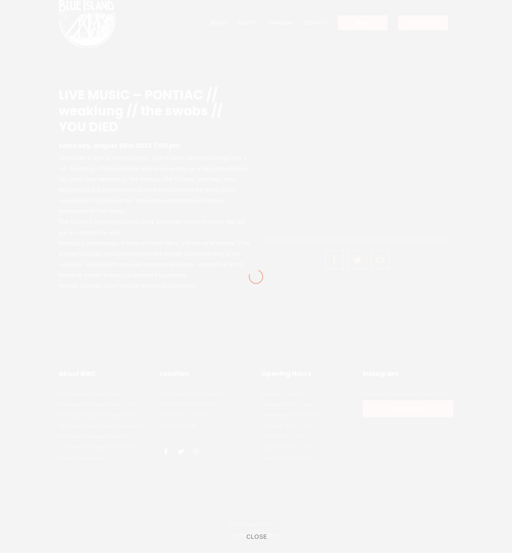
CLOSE (256, 537)
